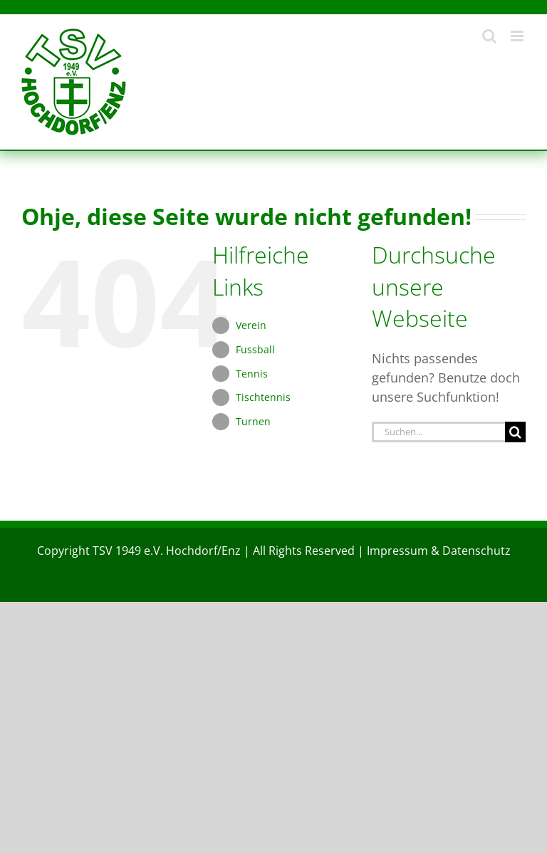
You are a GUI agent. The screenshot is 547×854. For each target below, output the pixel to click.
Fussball (255, 349)
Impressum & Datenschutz (439, 550)
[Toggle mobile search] (489, 35)
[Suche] (515, 432)
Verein (251, 325)
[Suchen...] (438, 432)
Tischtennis (263, 397)
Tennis (252, 373)
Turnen (253, 421)
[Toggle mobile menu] (518, 35)
